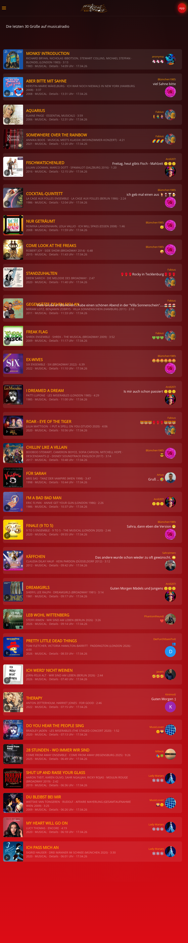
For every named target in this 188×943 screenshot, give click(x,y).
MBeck (159, 751)
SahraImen (168, 553)
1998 (29, 482)
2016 (29, 171)
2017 (29, 460)
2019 (29, 785)
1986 (29, 202)
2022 (29, 368)
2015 (29, 254)
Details (53, 66)
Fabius (159, 112)
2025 (29, 759)
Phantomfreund (153, 616)
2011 (29, 313)
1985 (29, 399)
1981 (29, 596)
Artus (160, 474)
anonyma (157, 56)
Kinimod (170, 694)
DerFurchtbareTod (164, 639)
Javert (160, 671)
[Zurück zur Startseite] (94, 8)
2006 (29, 119)
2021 (29, 144)
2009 (29, 340)
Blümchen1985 (166, 79)
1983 (29, 66)
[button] (4, 8)
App (182, 8)
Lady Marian (156, 775)
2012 (29, 565)
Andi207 (170, 159)
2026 (29, 624)
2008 (29, 94)
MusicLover (156, 727)
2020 (29, 282)
